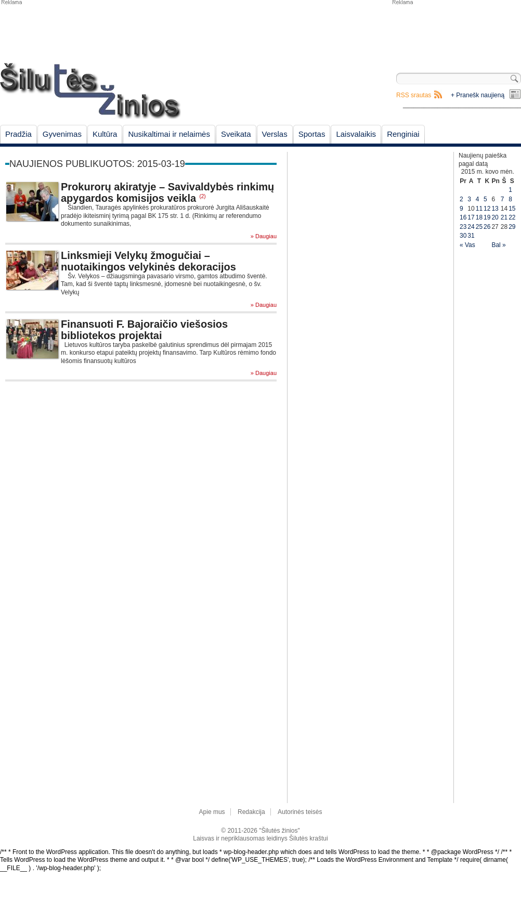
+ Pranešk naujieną (477, 95)
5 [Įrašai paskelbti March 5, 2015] (485, 199)
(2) (202, 196)
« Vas (467, 245)
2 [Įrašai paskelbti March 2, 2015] (461, 199)
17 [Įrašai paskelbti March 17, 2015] (470, 217)
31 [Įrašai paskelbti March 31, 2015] (470, 235)
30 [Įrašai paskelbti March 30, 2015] (463, 235)
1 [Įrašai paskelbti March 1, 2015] (510, 189)
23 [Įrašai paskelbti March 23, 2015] (463, 226)
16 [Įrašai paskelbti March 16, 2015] (463, 217)
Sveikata (236, 134)
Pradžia (18, 134)
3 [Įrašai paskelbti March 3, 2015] (469, 199)
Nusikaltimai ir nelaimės (169, 134)
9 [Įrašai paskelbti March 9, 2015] (461, 208)
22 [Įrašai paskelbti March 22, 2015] (512, 217)
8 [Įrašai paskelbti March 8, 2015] (510, 199)
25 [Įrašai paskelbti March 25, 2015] (479, 226)
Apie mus (212, 812)
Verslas (275, 134)
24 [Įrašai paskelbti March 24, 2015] (470, 226)
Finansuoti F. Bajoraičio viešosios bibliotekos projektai (144, 329)
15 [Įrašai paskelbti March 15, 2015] (512, 208)
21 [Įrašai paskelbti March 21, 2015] (504, 217)
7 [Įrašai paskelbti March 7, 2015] (502, 199)
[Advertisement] (456, 31)
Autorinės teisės (300, 812)
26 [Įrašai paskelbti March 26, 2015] (487, 226)
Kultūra (105, 134)
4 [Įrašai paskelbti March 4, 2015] (477, 199)
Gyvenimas (62, 134)
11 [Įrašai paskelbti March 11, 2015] (479, 208)
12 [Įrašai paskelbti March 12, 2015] (487, 208)
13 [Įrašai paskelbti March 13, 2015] (494, 208)
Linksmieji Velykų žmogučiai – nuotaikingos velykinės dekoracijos (148, 261)
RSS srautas (413, 95)
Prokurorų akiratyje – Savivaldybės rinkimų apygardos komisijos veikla (167, 192)
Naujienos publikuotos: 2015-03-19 (97, 164)
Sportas (311, 134)
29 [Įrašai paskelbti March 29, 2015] (512, 226)
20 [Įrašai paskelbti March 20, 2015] (494, 217)
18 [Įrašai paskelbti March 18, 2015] (479, 217)
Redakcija (251, 812)
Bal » (498, 245)
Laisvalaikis (356, 134)
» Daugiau (264, 236)
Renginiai (403, 134)
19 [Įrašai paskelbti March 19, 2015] (487, 217)
